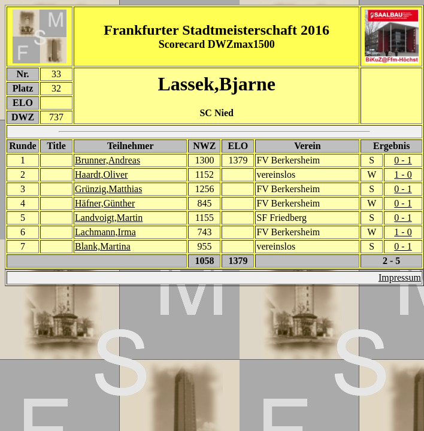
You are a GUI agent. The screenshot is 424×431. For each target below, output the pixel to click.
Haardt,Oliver (101, 174)
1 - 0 (402, 174)
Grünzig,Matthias (108, 189)
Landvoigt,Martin (109, 218)
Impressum (399, 277)
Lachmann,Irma (105, 232)
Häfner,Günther (105, 203)
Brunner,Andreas (107, 160)
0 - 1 (402, 160)
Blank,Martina (103, 246)
